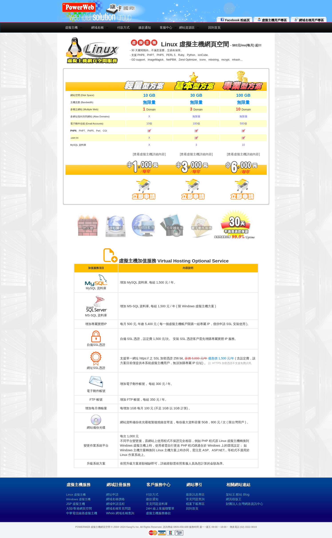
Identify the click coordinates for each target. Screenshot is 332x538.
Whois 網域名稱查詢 (120, 513)
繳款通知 (144, 27)
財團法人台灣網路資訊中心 (244, 504)
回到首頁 (214, 27)
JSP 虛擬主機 (75, 504)
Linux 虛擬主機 (76, 494)
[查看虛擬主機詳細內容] (149, 154)
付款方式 (123, 27)
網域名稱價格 (115, 499)
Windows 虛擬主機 (78, 499)
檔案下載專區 (195, 504)
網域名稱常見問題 (118, 508)
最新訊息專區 (195, 494)
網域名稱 (97, 27)
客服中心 (166, 27)
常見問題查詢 (195, 499)
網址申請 (112, 494)
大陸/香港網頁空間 (79, 508)
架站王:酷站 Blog (237, 494)
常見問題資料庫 (157, 504)
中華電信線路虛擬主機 (81, 513)
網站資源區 (187, 27)
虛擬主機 (71, 27)
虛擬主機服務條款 (158, 513)
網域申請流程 (115, 504)
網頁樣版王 (233, 499)
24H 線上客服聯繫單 (160, 508)
